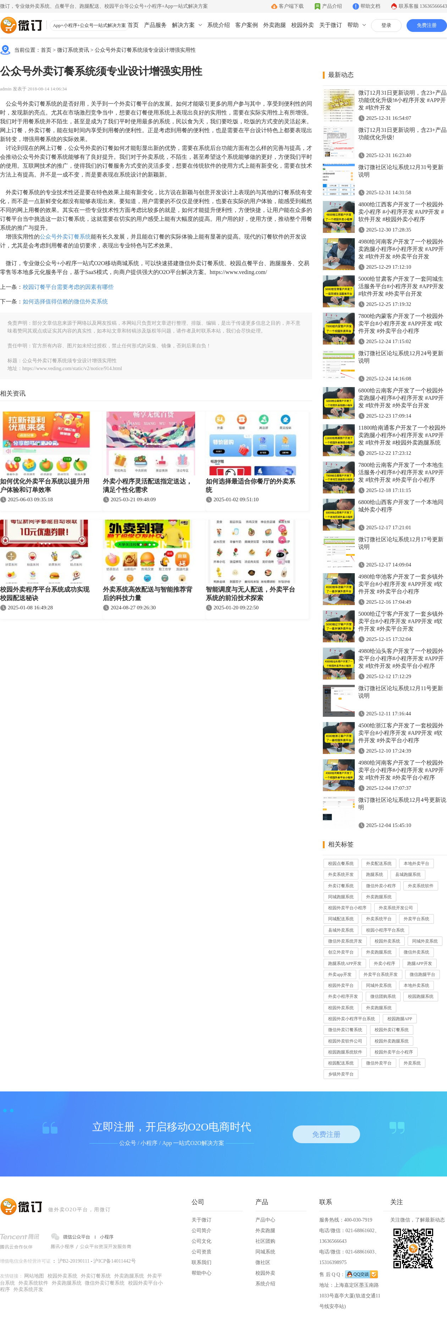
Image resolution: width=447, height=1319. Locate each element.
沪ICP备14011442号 (114, 1261)
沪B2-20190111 (74, 1261)
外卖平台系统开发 (381, 974)
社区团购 (265, 1241)
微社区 (262, 1262)
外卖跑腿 (274, 25)
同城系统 (265, 1251)
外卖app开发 (339, 974)
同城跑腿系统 (341, 896)
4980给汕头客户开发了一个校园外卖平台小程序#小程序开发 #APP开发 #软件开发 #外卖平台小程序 (401, 658)
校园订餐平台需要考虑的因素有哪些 (68, 287)
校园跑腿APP (399, 1018)
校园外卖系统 (387, 941)
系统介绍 (218, 25)
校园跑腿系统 (421, 996)
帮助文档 (370, 6)
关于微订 (330, 25)
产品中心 (265, 1220)
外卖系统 (412, 1063)
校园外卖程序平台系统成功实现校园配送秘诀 (44, 594)
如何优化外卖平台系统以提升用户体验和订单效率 (44, 485)
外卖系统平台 (379, 918)
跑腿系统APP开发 (345, 963)
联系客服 (423, 6)
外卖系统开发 (341, 874)
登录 (386, 25)
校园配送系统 (341, 1063)
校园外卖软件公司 (345, 1041)
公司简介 (201, 1230)
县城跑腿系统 (408, 874)
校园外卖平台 (341, 985)
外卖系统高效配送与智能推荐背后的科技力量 (147, 594)
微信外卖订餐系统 (345, 1029)
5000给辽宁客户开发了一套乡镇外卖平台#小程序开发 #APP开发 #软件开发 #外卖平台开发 (400, 621)
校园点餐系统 (341, 863)
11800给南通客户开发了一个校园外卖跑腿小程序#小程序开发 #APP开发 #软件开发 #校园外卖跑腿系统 (402, 435)
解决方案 (183, 25)
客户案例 (246, 25)
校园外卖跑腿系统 (392, 1041)
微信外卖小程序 (381, 885)
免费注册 (427, 25)
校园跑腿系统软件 (345, 1052)
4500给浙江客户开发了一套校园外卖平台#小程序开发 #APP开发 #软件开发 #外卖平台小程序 (400, 732)
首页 (133, 25)
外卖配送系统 (379, 863)
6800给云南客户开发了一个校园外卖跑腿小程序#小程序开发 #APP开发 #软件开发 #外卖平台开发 (401, 397)
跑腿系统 (374, 874)
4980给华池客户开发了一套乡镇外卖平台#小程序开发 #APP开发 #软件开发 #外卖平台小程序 (400, 584)
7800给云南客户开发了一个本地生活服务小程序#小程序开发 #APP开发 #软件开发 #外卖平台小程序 (401, 472)
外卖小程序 (384, 963)
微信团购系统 (383, 996)
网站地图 (34, 1276)
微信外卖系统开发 (345, 941)
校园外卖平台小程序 (347, 907)
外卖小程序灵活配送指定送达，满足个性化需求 (147, 485)
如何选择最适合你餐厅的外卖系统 (250, 485)
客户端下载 (291, 6)
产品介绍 (332, 6)
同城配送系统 (341, 918)
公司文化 (201, 1241)
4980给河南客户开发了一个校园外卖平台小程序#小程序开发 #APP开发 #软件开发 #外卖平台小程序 (401, 770)
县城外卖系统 (341, 930)
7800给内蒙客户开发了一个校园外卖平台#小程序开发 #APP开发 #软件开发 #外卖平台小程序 (400, 323)
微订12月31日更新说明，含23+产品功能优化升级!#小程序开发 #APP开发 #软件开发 (402, 100)
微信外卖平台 (379, 1063)
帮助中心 (201, 1273)
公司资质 (201, 1251)
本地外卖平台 (416, 863)
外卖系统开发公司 (396, 907)
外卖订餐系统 (341, 885)
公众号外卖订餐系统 (65, 237)
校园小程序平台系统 (385, 930)
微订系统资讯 (73, 50)
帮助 (353, 25)
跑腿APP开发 (419, 963)
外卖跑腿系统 (379, 896)
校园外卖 (302, 25)
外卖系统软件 (421, 885)
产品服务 (155, 25)
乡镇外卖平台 (341, 1074)
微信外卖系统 (416, 952)
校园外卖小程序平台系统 (351, 1018)
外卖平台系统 (416, 918)
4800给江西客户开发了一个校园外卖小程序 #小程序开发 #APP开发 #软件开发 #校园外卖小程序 (401, 211)
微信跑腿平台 (422, 974)
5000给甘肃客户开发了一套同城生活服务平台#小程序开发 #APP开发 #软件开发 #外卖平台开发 (401, 286)
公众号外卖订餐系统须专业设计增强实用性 (145, 50)
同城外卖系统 (425, 941)
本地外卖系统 (416, 985)
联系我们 (201, 1262)
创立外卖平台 (341, 952)
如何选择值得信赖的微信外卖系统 (65, 301)
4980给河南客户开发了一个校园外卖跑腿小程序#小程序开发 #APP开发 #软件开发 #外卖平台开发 (401, 249)
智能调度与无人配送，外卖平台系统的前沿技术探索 (250, 594)
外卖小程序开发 (343, 996)
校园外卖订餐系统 (392, 1029)
